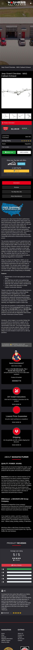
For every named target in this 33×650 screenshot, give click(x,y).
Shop (2, 635)
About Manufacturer (16, 196)
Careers (20, 640)
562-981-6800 (27, 309)
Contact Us (21, 635)
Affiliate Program (5, 640)
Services (3, 637)
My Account (21, 638)
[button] (29, 95)
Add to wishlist (24, 152)
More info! (28, 136)
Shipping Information (7, 638)
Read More (16, 422)
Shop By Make (5, 642)
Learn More (21, 164)
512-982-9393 (14, 309)
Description (16, 183)
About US (20, 633)
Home (3, 633)
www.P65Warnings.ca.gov (21, 345)
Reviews (16, 187)
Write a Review (17, 565)
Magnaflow (28, 144)
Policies (20, 637)
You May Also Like (16, 191)
